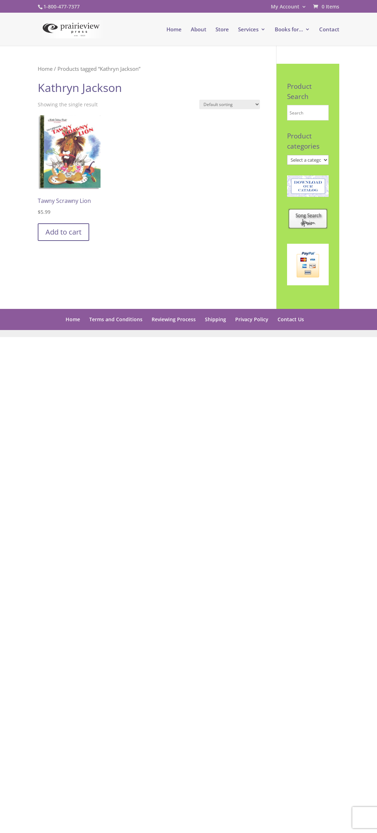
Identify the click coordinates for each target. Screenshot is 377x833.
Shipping (215, 319)
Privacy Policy (251, 319)
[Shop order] (229, 104)
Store (222, 30)
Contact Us (291, 319)
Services (248, 30)
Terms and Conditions (115, 319)
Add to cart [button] (63, 232)
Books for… (289, 30)
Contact (329, 30)
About (198, 30)
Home (174, 30)
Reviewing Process (174, 319)
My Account (285, 7)
